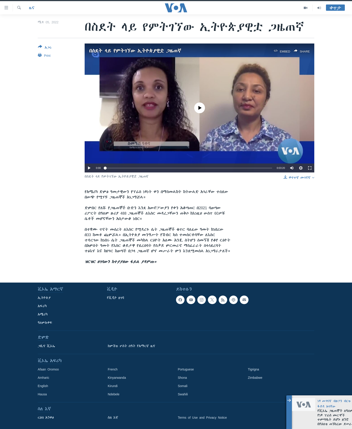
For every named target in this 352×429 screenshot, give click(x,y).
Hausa (42, 394)
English (43, 386)
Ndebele (113, 394)
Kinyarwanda (117, 378)
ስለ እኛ (113, 418)
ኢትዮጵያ (44, 298)
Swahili (183, 394)
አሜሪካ (43, 314)
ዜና (32, 8)
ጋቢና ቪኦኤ (46, 346)
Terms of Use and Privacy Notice (202, 418)
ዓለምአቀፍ (45, 323)
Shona (182, 378)
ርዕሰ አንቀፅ (46, 418)
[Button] (45, 48)
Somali (182, 386)
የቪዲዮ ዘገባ (115, 298)
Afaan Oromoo (48, 369)
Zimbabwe (255, 378)
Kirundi (113, 386)
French (113, 369)
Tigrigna (253, 369)
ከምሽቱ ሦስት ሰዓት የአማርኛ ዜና (131, 346)
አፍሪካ (42, 306)
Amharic (43, 378)
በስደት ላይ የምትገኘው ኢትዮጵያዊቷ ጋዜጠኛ (135, 51)
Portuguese (186, 369)
